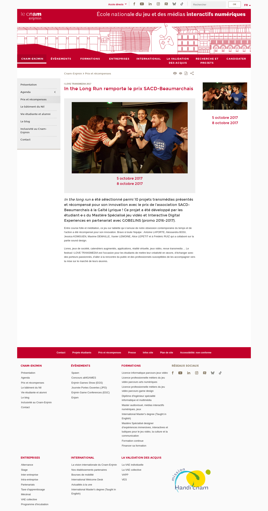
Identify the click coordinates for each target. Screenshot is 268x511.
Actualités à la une (81, 484)
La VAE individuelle (132, 464)
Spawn (75, 372)
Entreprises (30, 457)
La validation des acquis (141, 457)
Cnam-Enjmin (73, 73)
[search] (208, 4)
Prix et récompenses (98, 73)
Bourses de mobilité (82, 474)
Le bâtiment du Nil (32, 107)
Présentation (28, 84)
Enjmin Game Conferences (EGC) (90, 392)
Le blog (25, 121)
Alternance (27, 464)
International (82, 457)
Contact (25, 139)
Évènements (80, 365)
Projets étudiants (81, 352)
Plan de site (166, 352)
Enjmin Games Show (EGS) (87, 382)
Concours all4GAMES (83, 377)
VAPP (125, 474)
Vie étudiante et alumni (35, 114)
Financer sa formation (134, 445)
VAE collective (29, 499)
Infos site (148, 352)
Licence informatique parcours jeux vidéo (145, 372)
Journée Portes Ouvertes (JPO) (89, 387)
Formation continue (132, 440)
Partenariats (28, 484)
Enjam (75, 397)
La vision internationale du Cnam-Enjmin (94, 464)
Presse (132, 352)
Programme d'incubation (35, 504)
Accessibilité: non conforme (195, 352)
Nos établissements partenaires (89, 469)
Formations (131, 365)
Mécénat (26, 494)
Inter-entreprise (29, 474)
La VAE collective (131, 469)
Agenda (25, 92)
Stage (24, 469)
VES (124, 479)
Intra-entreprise (29, 479)
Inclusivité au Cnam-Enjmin (33, 130)
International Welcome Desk (87, 479)
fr (246, 5)
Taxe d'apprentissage (33, 489)
